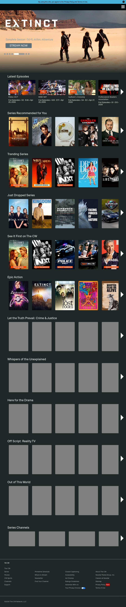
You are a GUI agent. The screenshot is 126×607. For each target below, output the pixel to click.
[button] (122, 92)
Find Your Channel (41, 581)
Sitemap (99, 581)
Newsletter (39, 578)
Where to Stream (41, 575)
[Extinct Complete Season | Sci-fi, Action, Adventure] (63, 41)
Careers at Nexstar (102, 578)
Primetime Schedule (42, 572)
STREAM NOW (19, 45)
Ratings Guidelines (72, 581)
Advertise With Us (71, 585)
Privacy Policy (69, 2)
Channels (7, 581)
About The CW (101, 572)
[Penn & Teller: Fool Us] (21, 539)
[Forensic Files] (52, 539)
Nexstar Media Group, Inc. (105, 575)
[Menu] (123, 6)
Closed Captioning (72, 572)
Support (7, 585)
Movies (7, 575)
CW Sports (8, 578)
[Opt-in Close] (123, 2)
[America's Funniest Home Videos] (111, 539)
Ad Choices (69, 578)
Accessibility (69, 575)
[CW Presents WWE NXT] (81, 539)
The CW (4, 6)
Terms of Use (82, 2)
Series (6, 572)
